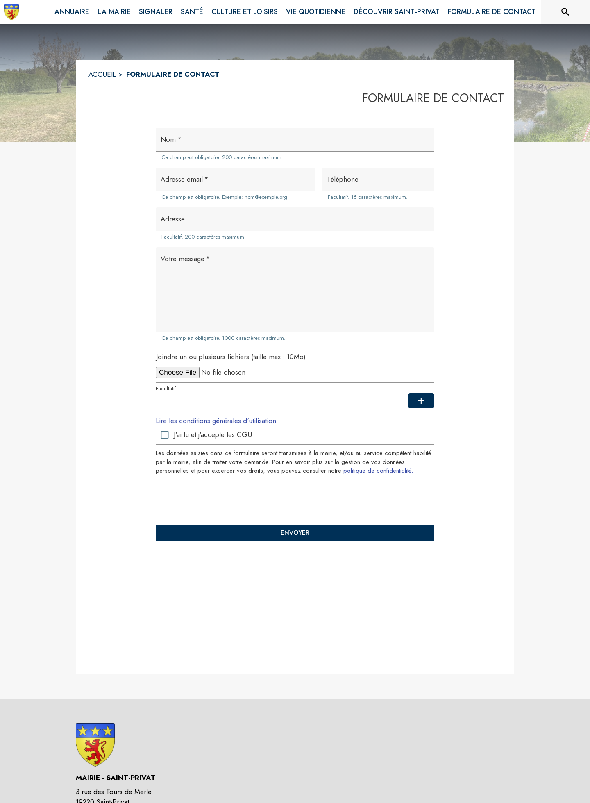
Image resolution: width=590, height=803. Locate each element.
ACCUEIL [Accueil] (102, 74)
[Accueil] (11, 12)
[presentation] (295, 499)
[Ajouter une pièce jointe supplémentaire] (421, 401)
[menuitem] (71, 12)
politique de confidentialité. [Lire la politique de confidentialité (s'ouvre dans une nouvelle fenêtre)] (378, 470)
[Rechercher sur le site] (565, 12)
